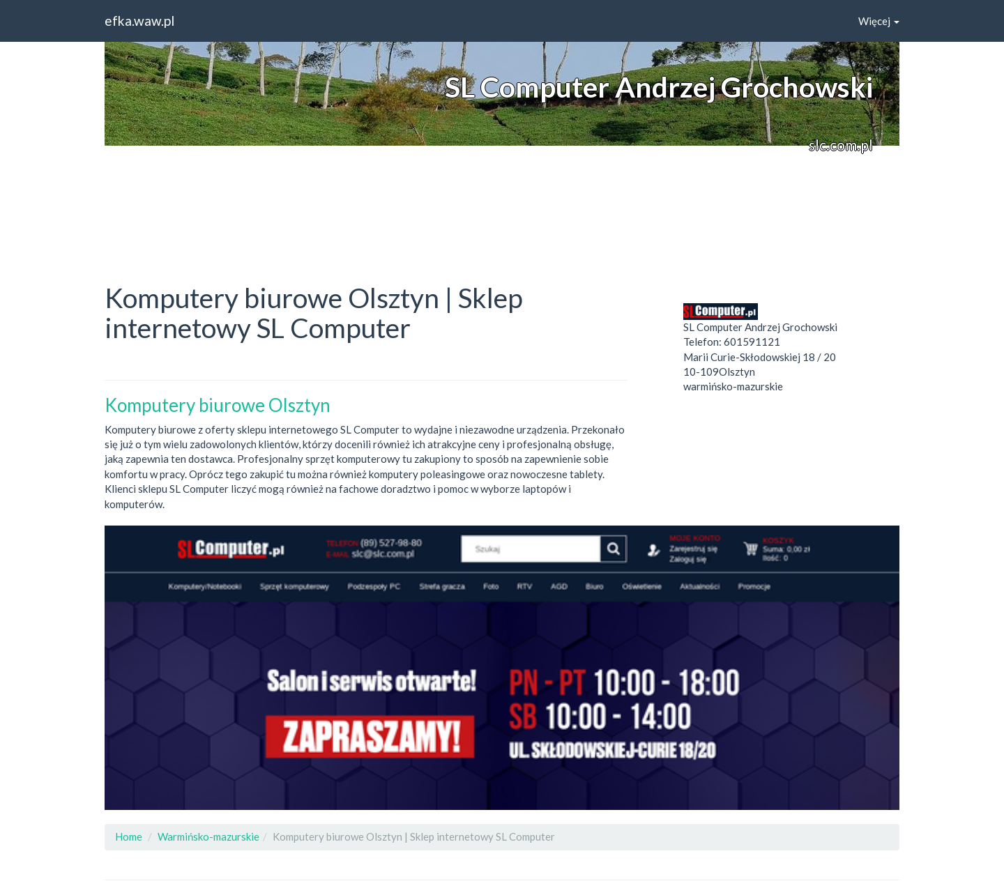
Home (128, 836)
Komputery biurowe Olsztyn (217, 405)
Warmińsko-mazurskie (208, 836)
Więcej (878, 21)
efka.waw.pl (139, 21)
